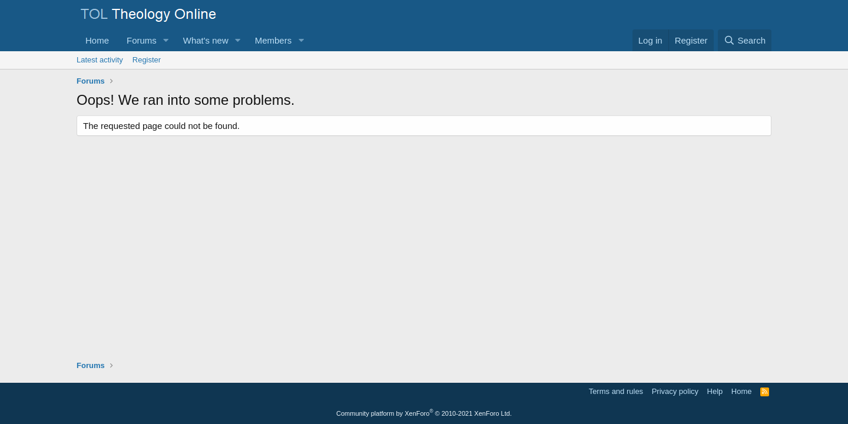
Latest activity (100, 59)
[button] (166, 40)
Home (97, 40)
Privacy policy (675, 391)
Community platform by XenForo (424, 413)
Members (273, 40)
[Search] (744, 40)
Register (146, 59)
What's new (205, 40)
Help (715, 391)
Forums (142, 40)
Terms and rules (616, 391)
